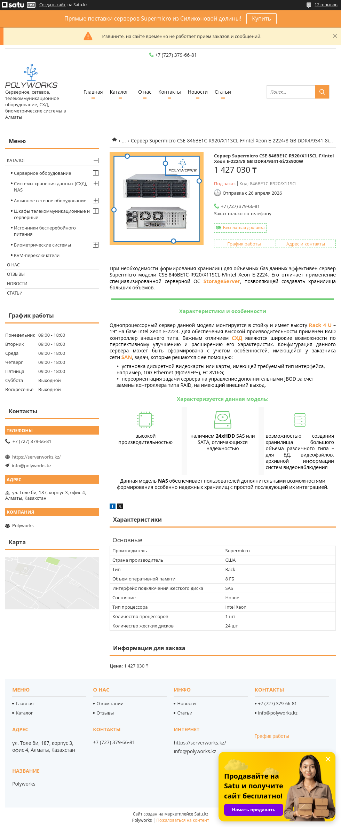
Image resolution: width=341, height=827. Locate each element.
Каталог (119, 91)
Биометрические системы (42, 245)
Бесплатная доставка (243, 227)
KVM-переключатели (37, 255)
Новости (198, 91)
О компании (110, 703)
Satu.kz (201, 814)
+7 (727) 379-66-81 (277, 703)
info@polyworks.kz (31, 465)
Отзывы (16, 274)
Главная (93, 91)
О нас (144, 91)
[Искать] (322, 92)
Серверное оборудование (42, 173)
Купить (261, 18)
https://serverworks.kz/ (36, 457)
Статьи (223, 91)
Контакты (169, 91)
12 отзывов (326, 5)
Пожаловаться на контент (182, 820)
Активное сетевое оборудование (50, 200)
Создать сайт (52, 4)
